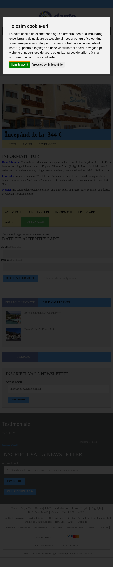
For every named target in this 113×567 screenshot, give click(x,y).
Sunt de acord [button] (19, 64)
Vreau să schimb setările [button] (47, 64)
